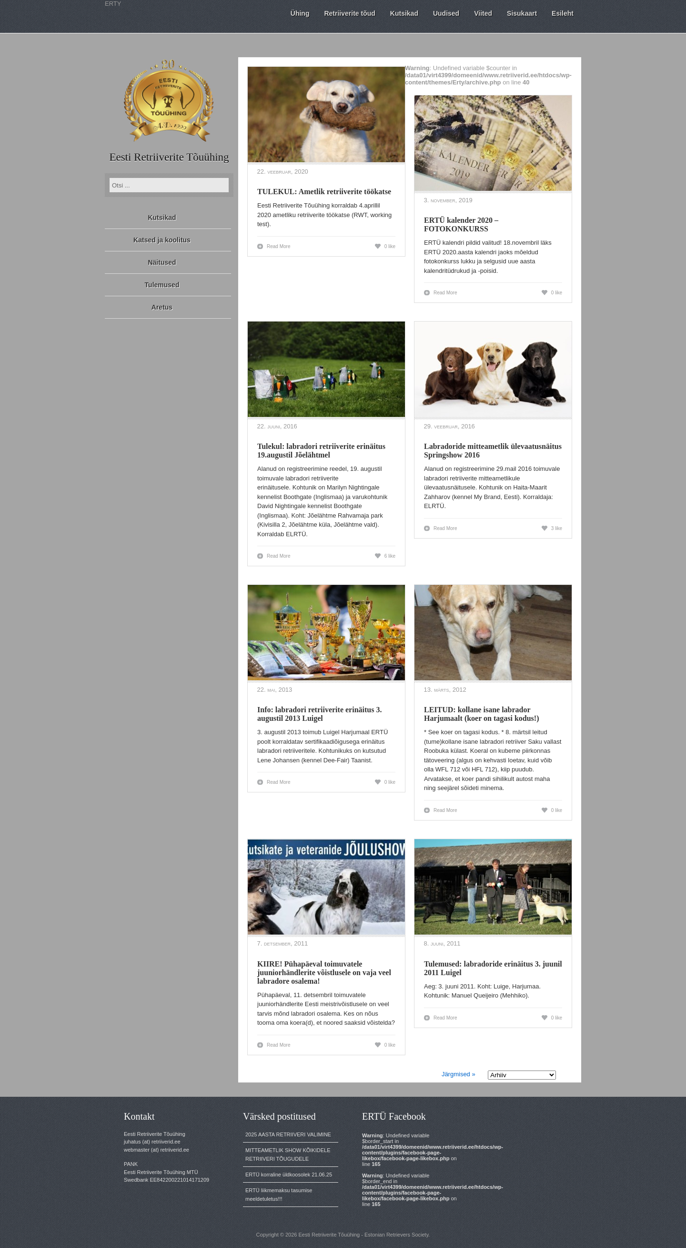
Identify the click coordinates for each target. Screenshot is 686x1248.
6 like (389, 556)
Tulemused (162, 285)
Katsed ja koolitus (162, 240)
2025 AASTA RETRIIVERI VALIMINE (288, 1134)
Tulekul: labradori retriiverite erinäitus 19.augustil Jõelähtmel (321, 450)
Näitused (162, 262)
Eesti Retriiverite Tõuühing (169, 157)
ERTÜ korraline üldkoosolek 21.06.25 (288, 1174)
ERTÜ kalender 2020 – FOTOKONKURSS (461, 224)
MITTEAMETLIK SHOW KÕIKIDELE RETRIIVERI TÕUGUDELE (287, 1154)
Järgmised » (458, 1074)
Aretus (161, 307)
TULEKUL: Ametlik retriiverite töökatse (324, 191)
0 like (389, 246)
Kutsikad (162, 217)
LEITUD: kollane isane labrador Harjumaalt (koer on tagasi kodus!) (481, 714)
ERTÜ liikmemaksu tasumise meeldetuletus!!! (278, 1194)
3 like (556, 528)
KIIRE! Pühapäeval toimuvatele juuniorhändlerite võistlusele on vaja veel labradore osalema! (324, 972)
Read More (278, 246)
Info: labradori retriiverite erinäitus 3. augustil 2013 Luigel (319, 714)
